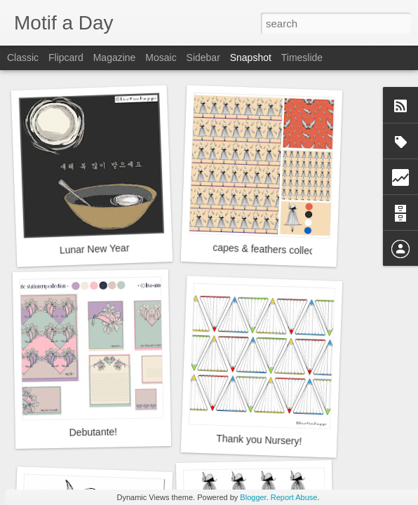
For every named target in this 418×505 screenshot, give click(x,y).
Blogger (253, 497)
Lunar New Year (95, 248)
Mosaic (160, 57)
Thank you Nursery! (259, 440)
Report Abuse (294, 497)
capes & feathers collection (271, 249)
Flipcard (65, 57)
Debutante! (93, 432)
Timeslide (302, 57)
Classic (23, 57)
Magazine (114, 57)
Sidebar (203, 57)
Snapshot (250, 57)
